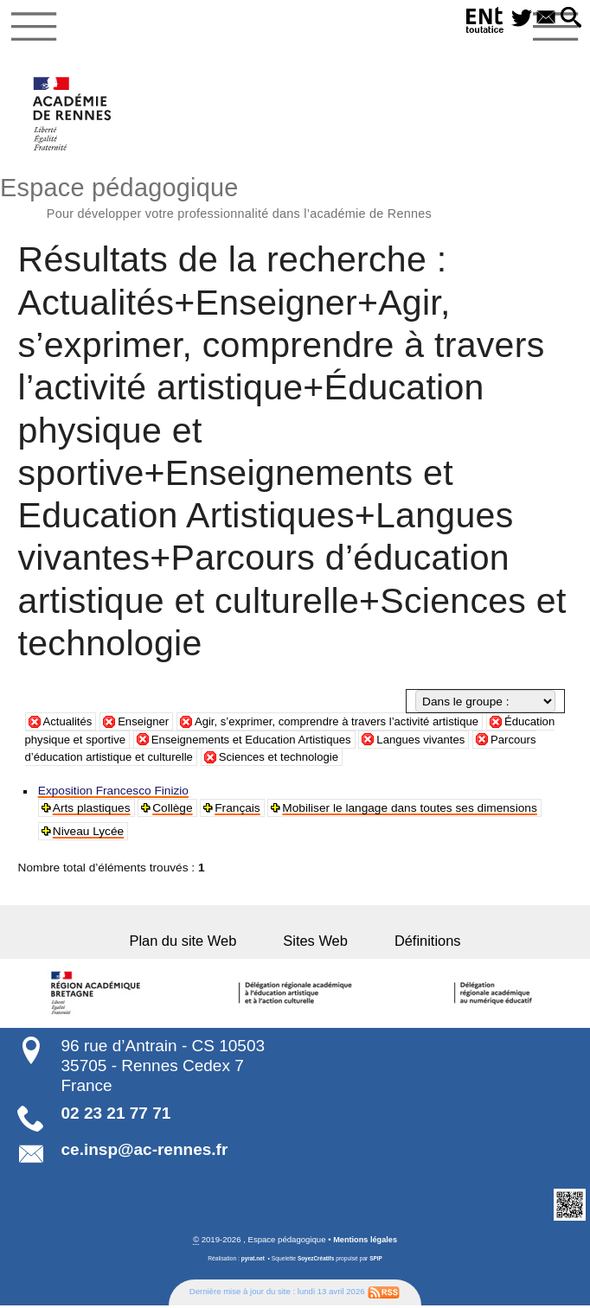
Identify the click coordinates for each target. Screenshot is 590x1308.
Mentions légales (365, 1242)
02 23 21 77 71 (116, 1116)
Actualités (68, 724)
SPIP (376, 1262)
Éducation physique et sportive (123, 743)
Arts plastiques (92, 811)
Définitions (413, 944)
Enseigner (147, 724)
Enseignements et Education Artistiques (334, 743)
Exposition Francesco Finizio (113, 794)
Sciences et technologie (357, 760)
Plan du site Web (197, 944)
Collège (173, 811)
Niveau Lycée (88, 834)
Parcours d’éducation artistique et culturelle (156, 760)
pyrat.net (252, 1262)
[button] (569, 18)
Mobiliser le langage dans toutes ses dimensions (411, 811)
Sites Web (315, 944)
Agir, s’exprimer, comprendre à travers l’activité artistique (347, 724)
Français (237, 811)
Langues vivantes (511, 743)
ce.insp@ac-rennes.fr (144, 1153)
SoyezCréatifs (316, 1262)
